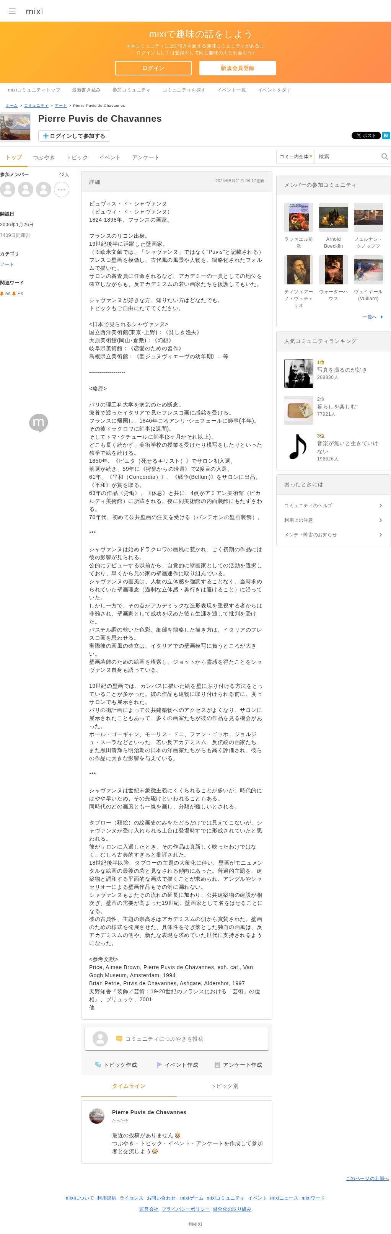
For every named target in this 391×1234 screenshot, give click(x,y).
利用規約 (106, 1198)
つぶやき (44, 157)
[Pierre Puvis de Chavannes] (96, 1116)
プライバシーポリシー (186, 1209)
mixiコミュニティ (226, 1198)
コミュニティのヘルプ (308, 505)
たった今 (120, 1120)
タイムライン (129, 1086)
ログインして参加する (78, 136)
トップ (13, 157)
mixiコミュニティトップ (34, 90)
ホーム (12, 105)
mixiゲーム (192, 1198)
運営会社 (148, 1209)
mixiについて (80, 1198)
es (8, 293)
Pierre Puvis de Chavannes (149, 1112)
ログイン (153, 68)
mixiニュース (284, 1198)
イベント (110, 157)
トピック (77, 157)
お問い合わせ (161, 1198)
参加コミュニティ (131, 90)
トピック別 (225, 1086)
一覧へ (370, 317)
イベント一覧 (231, 90)
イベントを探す (275, 90)
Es (20, 293)
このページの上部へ (367, 1178)
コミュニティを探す (184, 90)
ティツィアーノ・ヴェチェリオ (298, 298)
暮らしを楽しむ (336, 406)
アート (61, 105)
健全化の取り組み (232, 1209)
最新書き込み (86, 90)
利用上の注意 (298, 520)
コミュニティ (36, 105)
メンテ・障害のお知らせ (310, 534)
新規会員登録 (237, 68)
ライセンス (132, 1198)
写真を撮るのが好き (342, 370)
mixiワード (313, 1198)
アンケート (146, 157)
